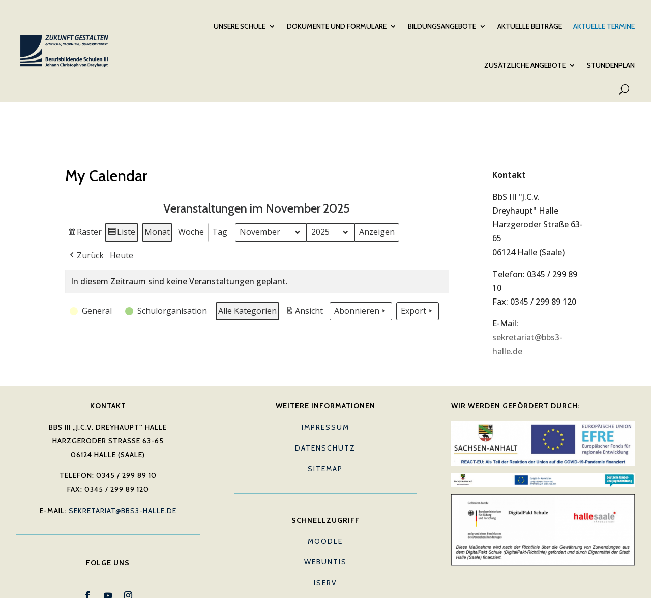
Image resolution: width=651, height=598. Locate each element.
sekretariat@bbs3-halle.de (122, 472)
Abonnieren (361, 272)
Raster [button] (85, 195)
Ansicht (305, 273)
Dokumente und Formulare (337, 26)
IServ (325, 544)
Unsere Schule (239, 26)
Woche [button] (191, 193)
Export (417, 272)
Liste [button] (121, 195)
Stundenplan (611, 64)
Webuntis (325, 523)
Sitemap (325, 430)
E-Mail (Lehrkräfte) (325, 565)
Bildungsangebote (442, 26)
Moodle (325, 502)
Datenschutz (325, 409)
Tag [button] (219, 193)
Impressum (325, 389)
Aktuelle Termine (604, 26)
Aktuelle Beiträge (529, 26)
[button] (85, 217)
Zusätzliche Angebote (525, 64)
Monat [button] (157, 193)
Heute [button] (121, 216)
